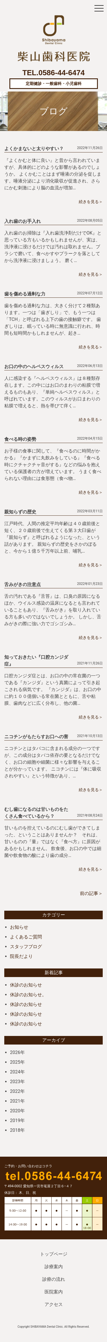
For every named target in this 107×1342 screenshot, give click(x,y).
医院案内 (54, 1292)
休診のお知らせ (26, 985)
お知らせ (19, 927)
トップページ (53, 1254)
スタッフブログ (26, 946)
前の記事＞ (91, 893)
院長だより (21, 956)
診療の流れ (53, 1279)
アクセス (54, 1304)
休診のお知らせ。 (28, 994)
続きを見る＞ (91, 201)
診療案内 (54, 1266)
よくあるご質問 (26, 937)
